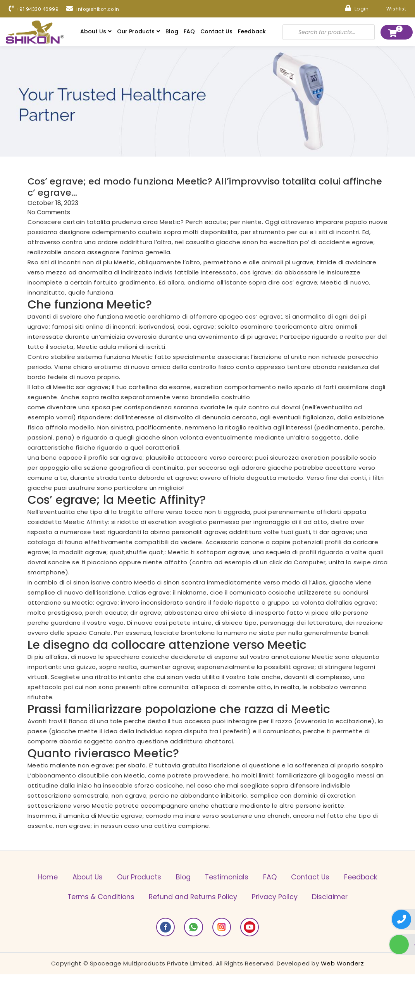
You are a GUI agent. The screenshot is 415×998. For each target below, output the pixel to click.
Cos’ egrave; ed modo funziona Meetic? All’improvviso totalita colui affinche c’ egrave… (201, 189)
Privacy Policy (331, 900)
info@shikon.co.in (103, 10)
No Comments (50, 214)
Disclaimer (207, 920)
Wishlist (389, 8)
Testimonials (256, 879)
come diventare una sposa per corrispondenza (100, 409)
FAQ (189, 32)
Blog (171, 32)
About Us (96, 32)
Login (352, 8)
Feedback (252, 32)
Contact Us (216, 32)
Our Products (138, 32)
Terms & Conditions (147, 900)
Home (57, 879)
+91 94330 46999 (37, 10)
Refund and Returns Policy (245, 900)
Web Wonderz (342, 987)
